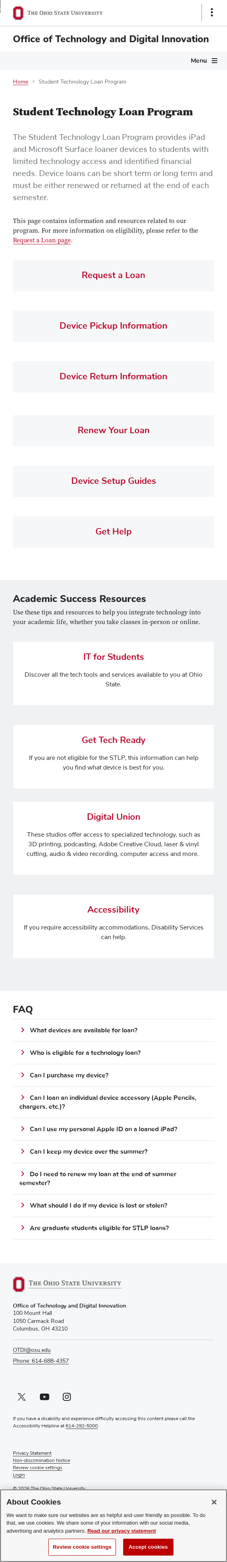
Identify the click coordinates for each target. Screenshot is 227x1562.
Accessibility (113, 910)
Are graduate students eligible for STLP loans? (99, 1228)
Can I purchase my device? (69, 1075)
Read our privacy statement (121, 1533)
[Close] (214, 1504)
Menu (199, 60)
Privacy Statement (32, 1453)
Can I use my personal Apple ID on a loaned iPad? (103, 1129)
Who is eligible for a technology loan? (85, 1052)
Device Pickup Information (113, 326)
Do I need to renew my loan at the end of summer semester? (97, 1178)
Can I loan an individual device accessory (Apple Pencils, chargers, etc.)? (107, 1102)
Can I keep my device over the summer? (88, 1151)
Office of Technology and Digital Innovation (111, 39)
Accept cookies (148, 1549)
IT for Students (113, 657)
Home (20, 82)
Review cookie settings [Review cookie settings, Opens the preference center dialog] (82, 1549)
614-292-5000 (82, 1426)
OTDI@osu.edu (32, 1350)
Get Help (113, 532)
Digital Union (113, 817)
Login (19, 1475)
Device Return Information (113, 377)
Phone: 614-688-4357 (41, 1361)
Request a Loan (113, 275)
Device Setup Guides (113, 481)
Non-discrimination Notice (41, 1460)
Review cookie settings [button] (37, 1468)
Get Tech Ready (114, 740)
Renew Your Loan (114, 430)
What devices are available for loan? (83, 1030)
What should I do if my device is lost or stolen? (98, 1205)
